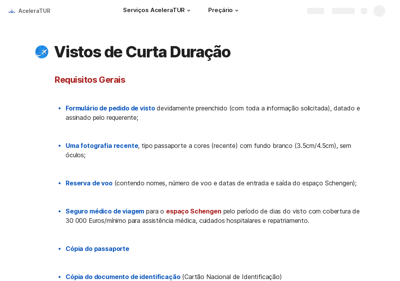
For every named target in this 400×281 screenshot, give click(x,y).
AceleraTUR (34, 10)
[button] (189, 10)
